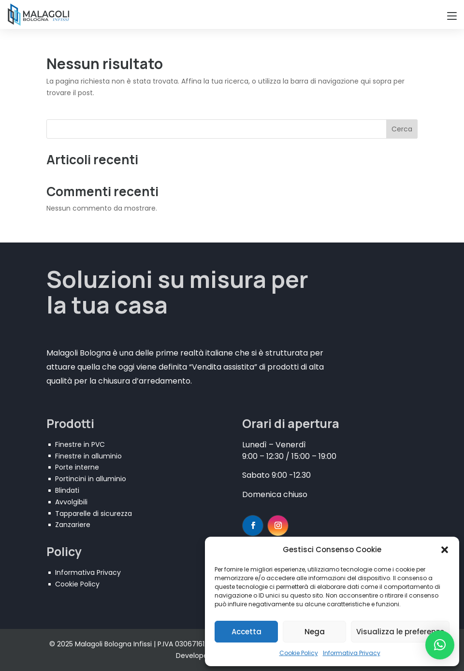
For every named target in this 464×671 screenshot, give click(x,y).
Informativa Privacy (351, 653)
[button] (445, 550)
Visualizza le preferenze (400, 632)
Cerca (402, 129)
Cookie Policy (298, 653)
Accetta (246, 632)
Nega (314, 632)
